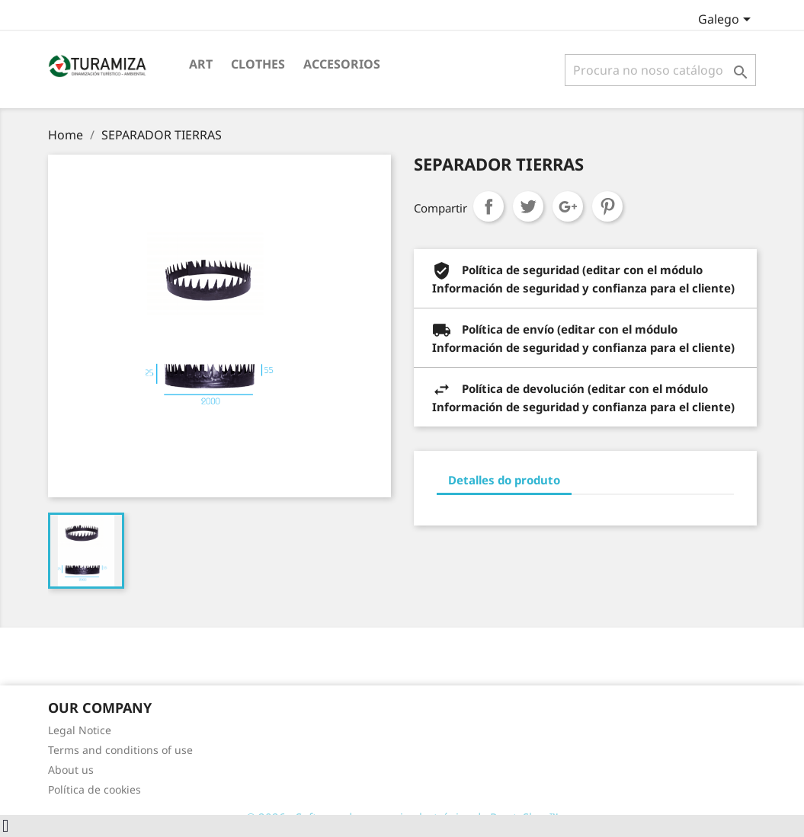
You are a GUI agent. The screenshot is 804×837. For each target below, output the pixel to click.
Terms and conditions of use (120, 750)
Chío (528, 206)
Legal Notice (79, 730)
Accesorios (341, 64)
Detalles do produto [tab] (504, 479)
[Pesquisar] (660, 70)
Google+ (568, 206)
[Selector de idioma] (727, 20)
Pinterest (607, 206)
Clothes (258, 64)
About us (71, 769)
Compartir (488, 206)
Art (201, 64)
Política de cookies (94, 789)
